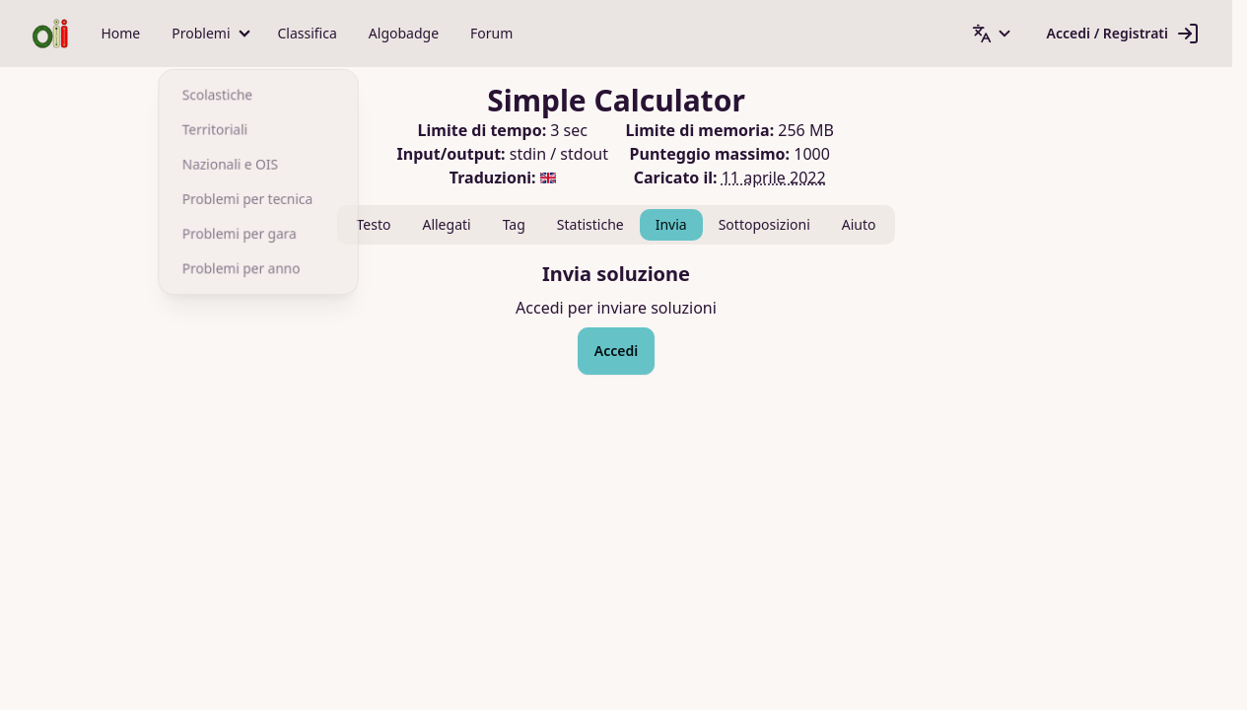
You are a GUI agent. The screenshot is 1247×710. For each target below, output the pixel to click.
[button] (208, 33)
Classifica (307, 33)
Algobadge (404, 33)
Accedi (616, 350)
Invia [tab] (671, 224)
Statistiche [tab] (590, 224)
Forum (491, 33)
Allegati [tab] (446, 224)
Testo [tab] (374, 224)
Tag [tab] (514, 224)
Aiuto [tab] (859, 224)
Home (120, 33)
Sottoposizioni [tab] (764, 224)
